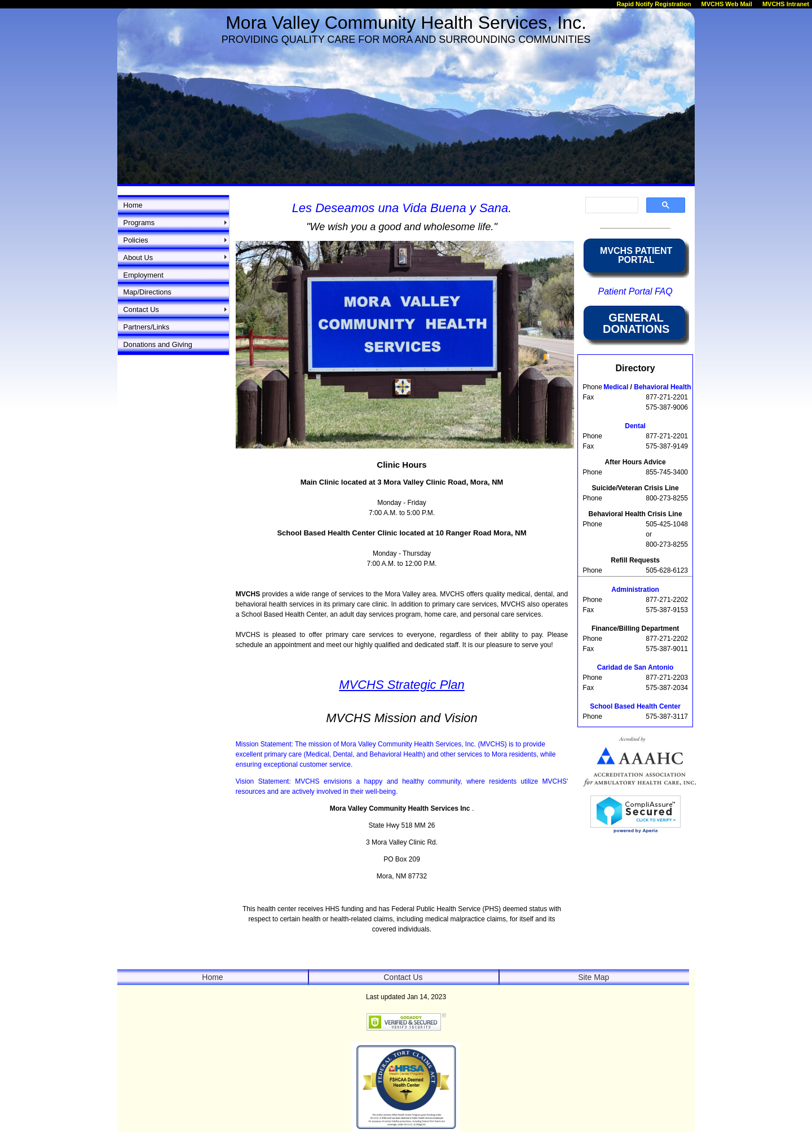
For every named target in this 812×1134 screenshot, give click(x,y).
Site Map (593, 977)
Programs (139, 222)
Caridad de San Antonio (635, 667)
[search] (610, 205)
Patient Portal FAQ (635, 291)
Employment (143, 275)
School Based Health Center (635, 706)
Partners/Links (146, 327)
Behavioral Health (662, 387)
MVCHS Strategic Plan (402, 685)
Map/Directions (147, 292)
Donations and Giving (157, 344)
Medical (616, 387)
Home (133, 205)
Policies (135, 240)
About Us (138, 257)
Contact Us (141, 309)
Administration (635, 590)
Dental (635, 426)
